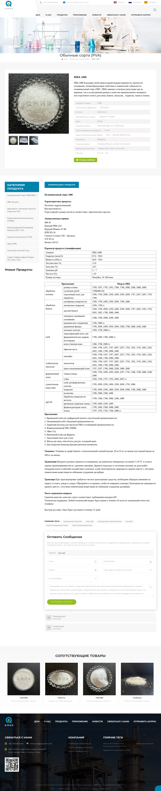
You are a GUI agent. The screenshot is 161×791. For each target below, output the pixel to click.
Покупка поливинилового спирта (57, 525)
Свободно (137, 695)
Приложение (80, 15)
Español (150, 2)
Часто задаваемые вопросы (80, 745)
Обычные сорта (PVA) (79, 59)
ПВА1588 (99, 695)
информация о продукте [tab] (61, 185)
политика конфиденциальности (95, 786)
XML (75, 786)
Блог (53, 786)
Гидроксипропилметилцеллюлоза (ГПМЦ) (20, 219)
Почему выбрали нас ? (78, 748)
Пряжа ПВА (12, 243)
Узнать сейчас (85, 160)
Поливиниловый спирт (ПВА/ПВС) (21, 195)
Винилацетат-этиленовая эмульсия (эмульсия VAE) (21, 210)
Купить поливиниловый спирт (82, 525)
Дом (38, 15)
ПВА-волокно (13, 202)
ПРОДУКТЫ (62, 15)
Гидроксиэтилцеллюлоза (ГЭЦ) (19, 237)
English (119, 2)
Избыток (61, 695)
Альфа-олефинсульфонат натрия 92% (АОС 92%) (20, 258)
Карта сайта (64, 786)
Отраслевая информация (79, 741)
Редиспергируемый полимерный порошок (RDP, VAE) (20, 228)
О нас (48, 15)
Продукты (61, 719)
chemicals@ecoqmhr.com (76, 2)
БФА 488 (61, 553)
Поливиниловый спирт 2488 (72, 521)
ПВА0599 (23, 695)
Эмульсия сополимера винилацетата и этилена (114, 742)
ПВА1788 (21, 276)
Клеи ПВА (129, 521)
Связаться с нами (116, 15)
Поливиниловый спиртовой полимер (109, 521)
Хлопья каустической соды (18, 250)
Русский (135, 2)
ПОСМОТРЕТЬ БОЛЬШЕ (24, 278)
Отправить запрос (141, 15)
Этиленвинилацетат (145, 741)
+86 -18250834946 (49, 2)
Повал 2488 (89, 521)
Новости (96, 15)
